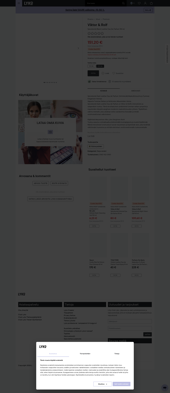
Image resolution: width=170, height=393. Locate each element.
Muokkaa (102, 384)
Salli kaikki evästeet (121, 384)
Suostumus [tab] (53, 353)
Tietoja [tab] (116, 353)
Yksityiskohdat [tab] (85, 353)
